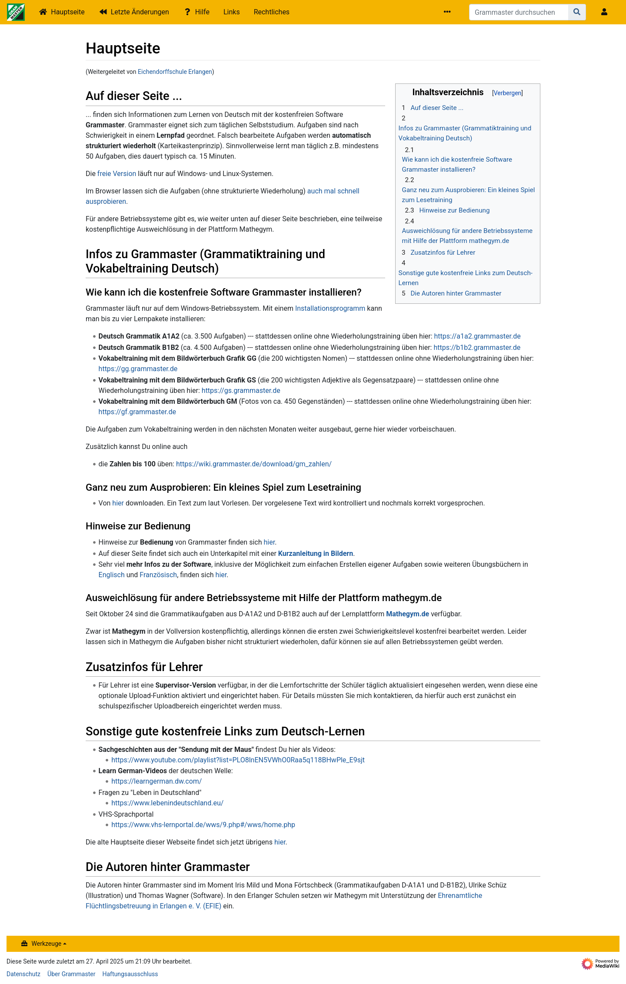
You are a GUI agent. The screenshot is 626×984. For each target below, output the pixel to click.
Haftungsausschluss (130, 974)
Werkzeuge (47, 943)
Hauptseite (68, 12)
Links (231, 12)
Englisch (112, 575)
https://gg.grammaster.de (138, 369)
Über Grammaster (71, 974)
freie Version (117, 174)
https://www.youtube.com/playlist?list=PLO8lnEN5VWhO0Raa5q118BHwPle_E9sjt (238, 760)
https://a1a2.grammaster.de (477, 336)
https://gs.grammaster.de (241, 390)
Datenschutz (23, 974)
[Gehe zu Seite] (577, 12)
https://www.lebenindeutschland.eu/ (167, 803)
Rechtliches (272, 12)
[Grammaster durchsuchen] (519, 12)
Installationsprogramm (330, 308)
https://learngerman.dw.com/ (156, 781)
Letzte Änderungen (140, 12)
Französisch (158, 575)
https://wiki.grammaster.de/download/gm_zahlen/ (254, 464)
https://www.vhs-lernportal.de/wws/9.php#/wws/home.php (203, 825)
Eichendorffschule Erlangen (175, 71)
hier (118, 503)
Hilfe (202, 12)
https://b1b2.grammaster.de (476, 347)
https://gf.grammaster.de (137, 412)
